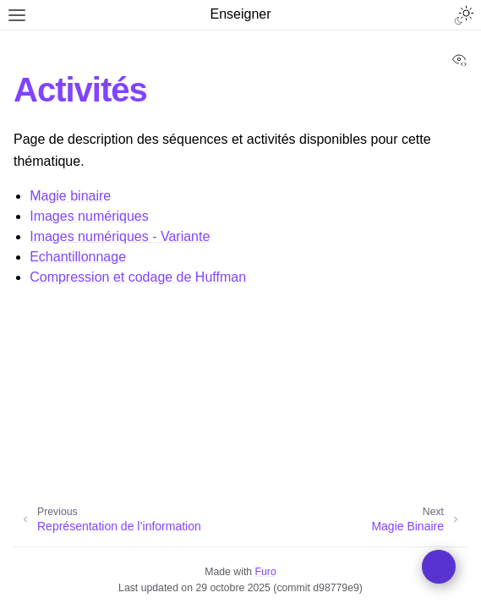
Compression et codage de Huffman (138, 277)
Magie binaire (70, 196)
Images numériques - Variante (120, 236)
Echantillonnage (78, 257)
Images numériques (89, 216)
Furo (265, 572)
